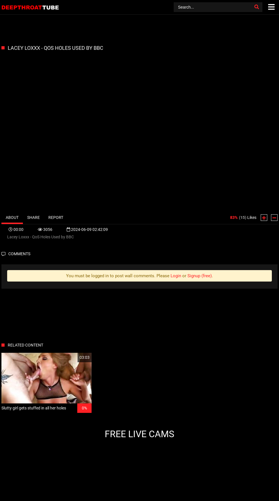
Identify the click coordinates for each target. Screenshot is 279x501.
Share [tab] (33, 217)
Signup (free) (199, 275)
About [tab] (12, 217)
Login (176, 275)
